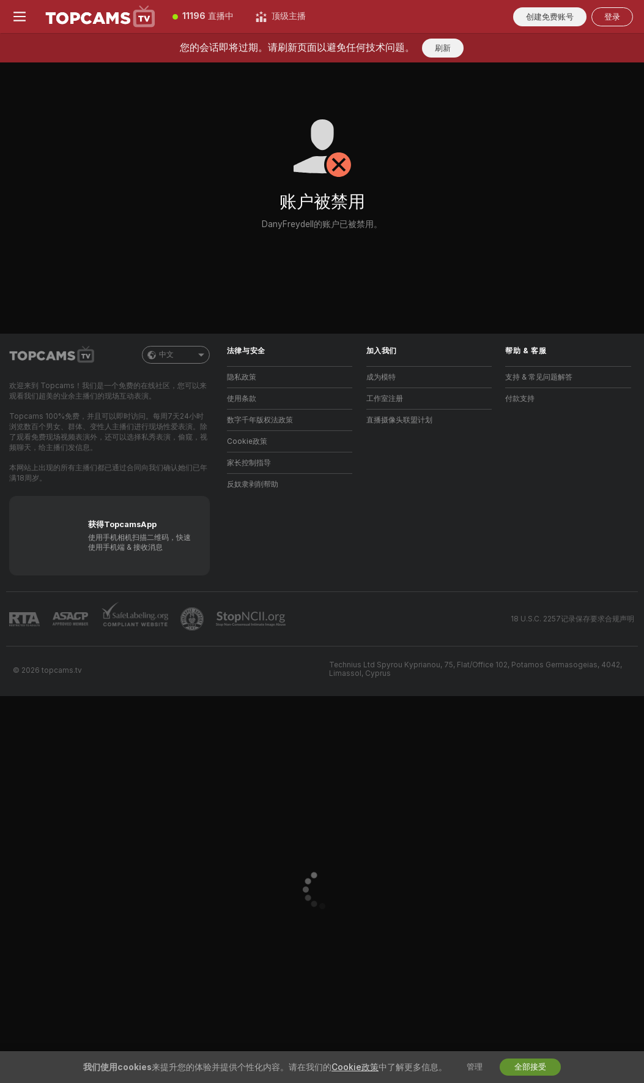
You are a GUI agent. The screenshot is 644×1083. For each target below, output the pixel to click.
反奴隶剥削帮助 (252, 484)
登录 (612, 16)
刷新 (443, 48)
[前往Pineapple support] (193, 619)
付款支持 (520, 398)
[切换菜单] (19, 16)
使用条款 (241, 398)
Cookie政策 (247, 441)
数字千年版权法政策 (260, 420)
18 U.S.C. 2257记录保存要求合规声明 (572, 619)
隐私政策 (241, 377)
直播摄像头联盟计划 (399, 420)
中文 (175, 354)
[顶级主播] (281, 16)
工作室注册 (384, 398)
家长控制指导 (249, 463)
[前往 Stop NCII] (252, 619)
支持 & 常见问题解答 (538, 377)
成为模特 (381, 377)
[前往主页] (100, 16)
